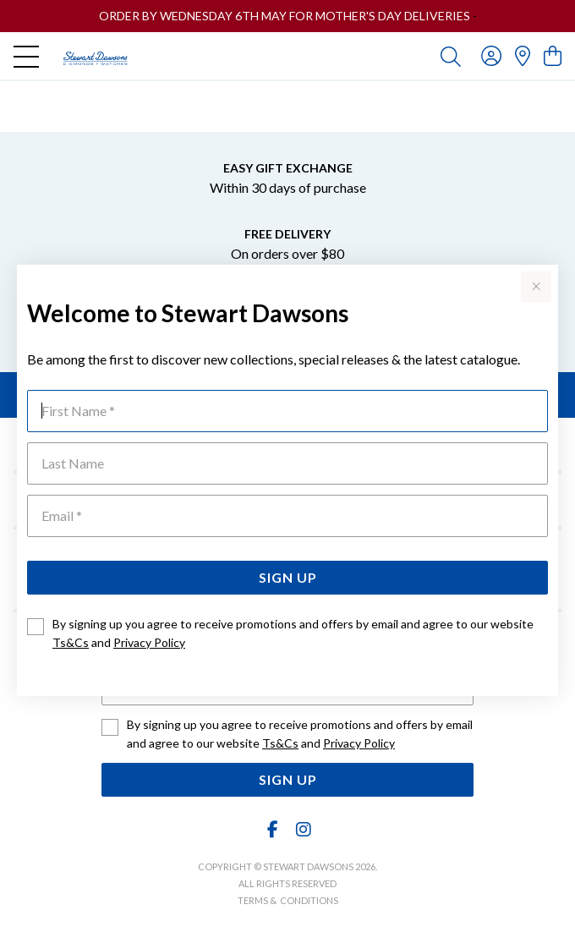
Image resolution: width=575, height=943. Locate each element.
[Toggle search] (450, 56)
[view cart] (552, 55)
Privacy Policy (149, 642)
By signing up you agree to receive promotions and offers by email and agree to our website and (293, 633)
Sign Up (288, 577)
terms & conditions (288, 900)
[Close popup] (536, 286)
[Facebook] (273, 829)
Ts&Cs (70, 642)
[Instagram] (302, 829)
